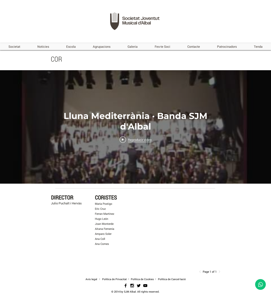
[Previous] (201, 271)
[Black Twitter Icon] (138, 285)
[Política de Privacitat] (114, 279)
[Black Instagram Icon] (132, 285)
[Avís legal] (91, 279)
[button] (14, 46)
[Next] (218, 271)
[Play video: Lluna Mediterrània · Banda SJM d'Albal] (136, 139)
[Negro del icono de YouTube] (145, 285)
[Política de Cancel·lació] (172, 279)
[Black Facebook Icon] (125, 285)
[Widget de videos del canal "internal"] (135, 127)
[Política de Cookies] (142, 279)
